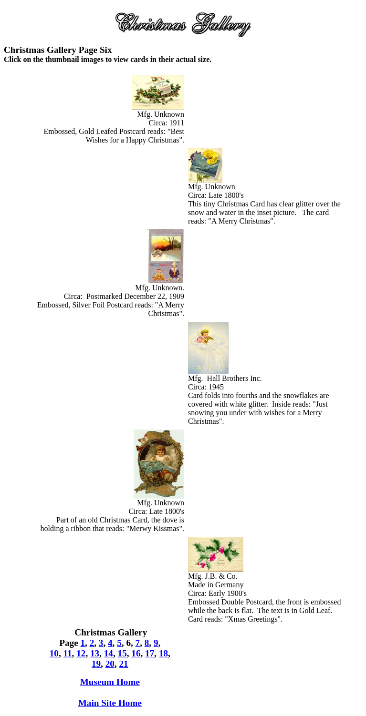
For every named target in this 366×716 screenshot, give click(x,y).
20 (110, 664)
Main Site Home (110, 703)
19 (96, 664)
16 (135, 653)
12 (80, 653)
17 (149, 653)
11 (67, 653)
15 (122, 653)
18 (163, 653)
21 (123, 664)
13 (94, 653)
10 (54, 653)
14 (108, 653)
